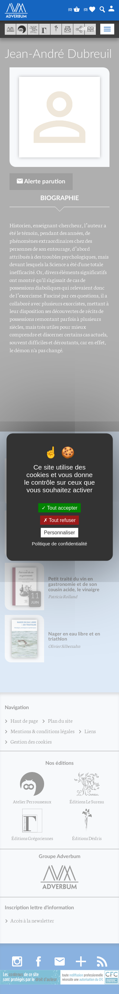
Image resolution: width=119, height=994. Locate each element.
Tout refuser (59, 520)
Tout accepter (59, 508)
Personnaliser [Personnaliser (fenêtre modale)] (59, 532)
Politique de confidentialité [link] (59, 543)
